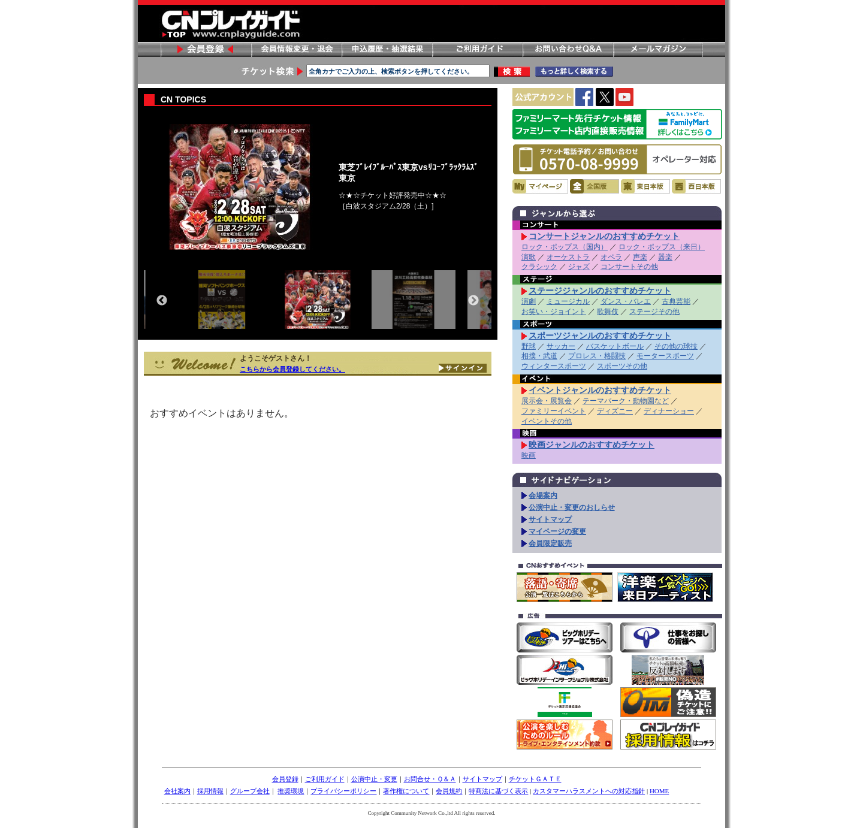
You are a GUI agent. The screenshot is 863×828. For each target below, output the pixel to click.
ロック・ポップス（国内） (564, 247)
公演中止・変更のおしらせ (572, 507)
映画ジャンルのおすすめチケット (591, 444)
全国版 (594, 186)
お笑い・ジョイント (553, 311)
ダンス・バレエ (626, 301)
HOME (659, 790)
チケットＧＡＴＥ (535, 778)
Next (473, 301)
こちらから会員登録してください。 (292, 369)
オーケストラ (568, 257)
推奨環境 (290, 790)
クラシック (539, 266)
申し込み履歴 (387, 49)
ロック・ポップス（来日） (661, 247)
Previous (162, 301)
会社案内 (177, 790)
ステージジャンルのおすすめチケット (600, 290)
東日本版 (645, 186)
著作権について (406, 790)
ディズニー (615, 411)
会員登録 (206, 49)
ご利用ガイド (477, 49)
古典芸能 (676, 301)
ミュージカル (568, 301)
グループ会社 (250, 790)
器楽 (665, 257)
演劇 (528, 301)
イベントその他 (546, 421)
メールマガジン (658, 49)
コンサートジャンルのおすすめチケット (604, 236)
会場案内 (543, 495)
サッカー (561, 346)
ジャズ (579, 266)
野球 (528, 346)
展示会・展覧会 (546, 401)
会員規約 (449, 790)
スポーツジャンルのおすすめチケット (600, 335)
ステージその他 (654, 311)
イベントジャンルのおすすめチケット (600, 390)
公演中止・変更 (374, 778)
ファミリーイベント (553, 411)
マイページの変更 (557, 531)
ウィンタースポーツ (553, 366)
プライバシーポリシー (343, 790)
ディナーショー (669, 411)
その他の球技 (676, 346)
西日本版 (696, 186)
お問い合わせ (567, 49)
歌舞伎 (607, 311)
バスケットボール (615, 346)
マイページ (540, 186)
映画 (528, 455)
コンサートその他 (629, 266)
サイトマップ (550, 519)
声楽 (640, 257)
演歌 (528, 257)
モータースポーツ (665, 356)
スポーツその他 (622, 366)
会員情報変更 (296, 49)
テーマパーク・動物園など (626, 401)
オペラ (611, 257)
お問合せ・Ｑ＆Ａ (430, 778)
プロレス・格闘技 (597, 356)
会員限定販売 (550, 543)
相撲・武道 (539, 356)
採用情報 (210, 790)
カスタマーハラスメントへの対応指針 (589, 790)
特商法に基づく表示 (498, 790)
